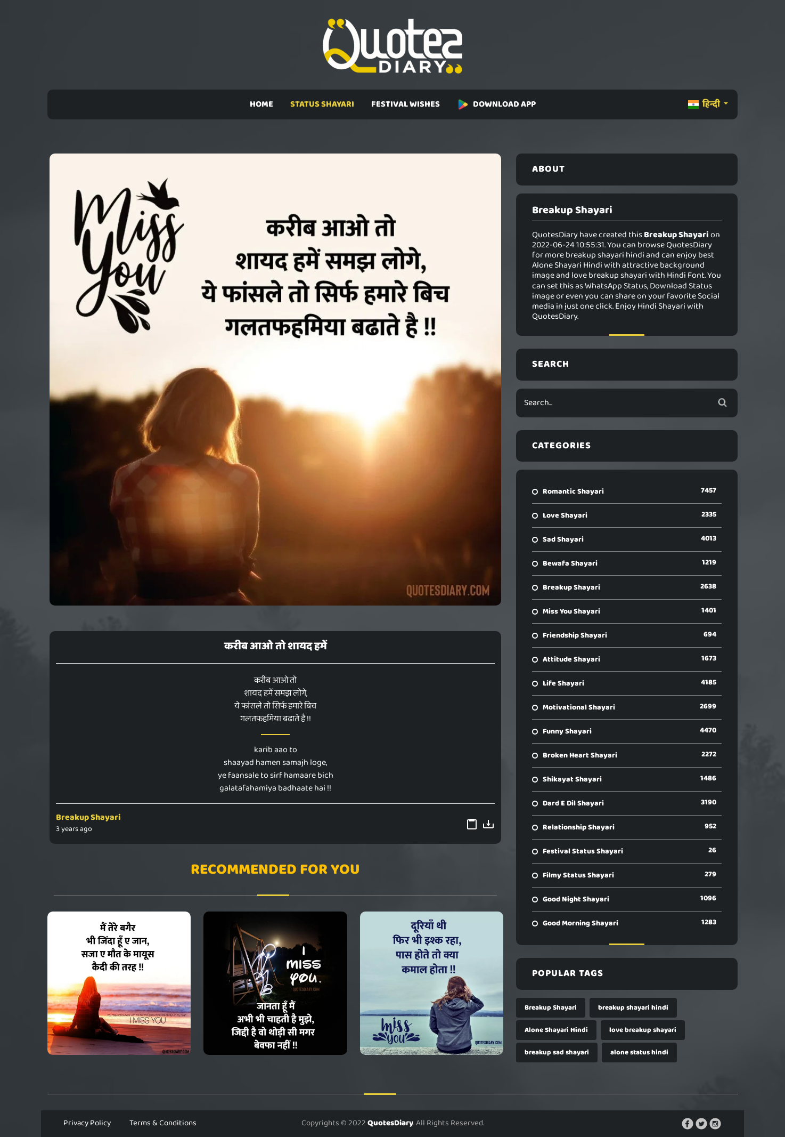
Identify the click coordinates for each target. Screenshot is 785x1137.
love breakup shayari (642, 1030)
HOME (261, 104)
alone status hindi (639, 1052)
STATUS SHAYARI (322, 104)
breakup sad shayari (557, 1052)
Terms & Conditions (163, 1123)
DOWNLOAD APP (496, 104)
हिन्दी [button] (705, 104)
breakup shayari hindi (633, 1007)
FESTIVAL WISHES (405, 104)
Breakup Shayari (88, 817)
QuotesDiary (390, 1123)
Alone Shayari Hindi (556, 1030)
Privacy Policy (87, 1123)
